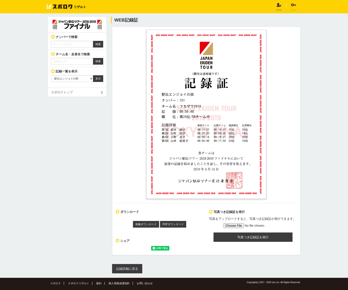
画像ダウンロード (146, 224)
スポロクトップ (62, 92)
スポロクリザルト (78, 283)
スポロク (55, 283)
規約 (98, 283)
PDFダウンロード (173, 224)
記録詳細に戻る (127, 268)
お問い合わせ (145, 283)
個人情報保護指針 (119, 283)
